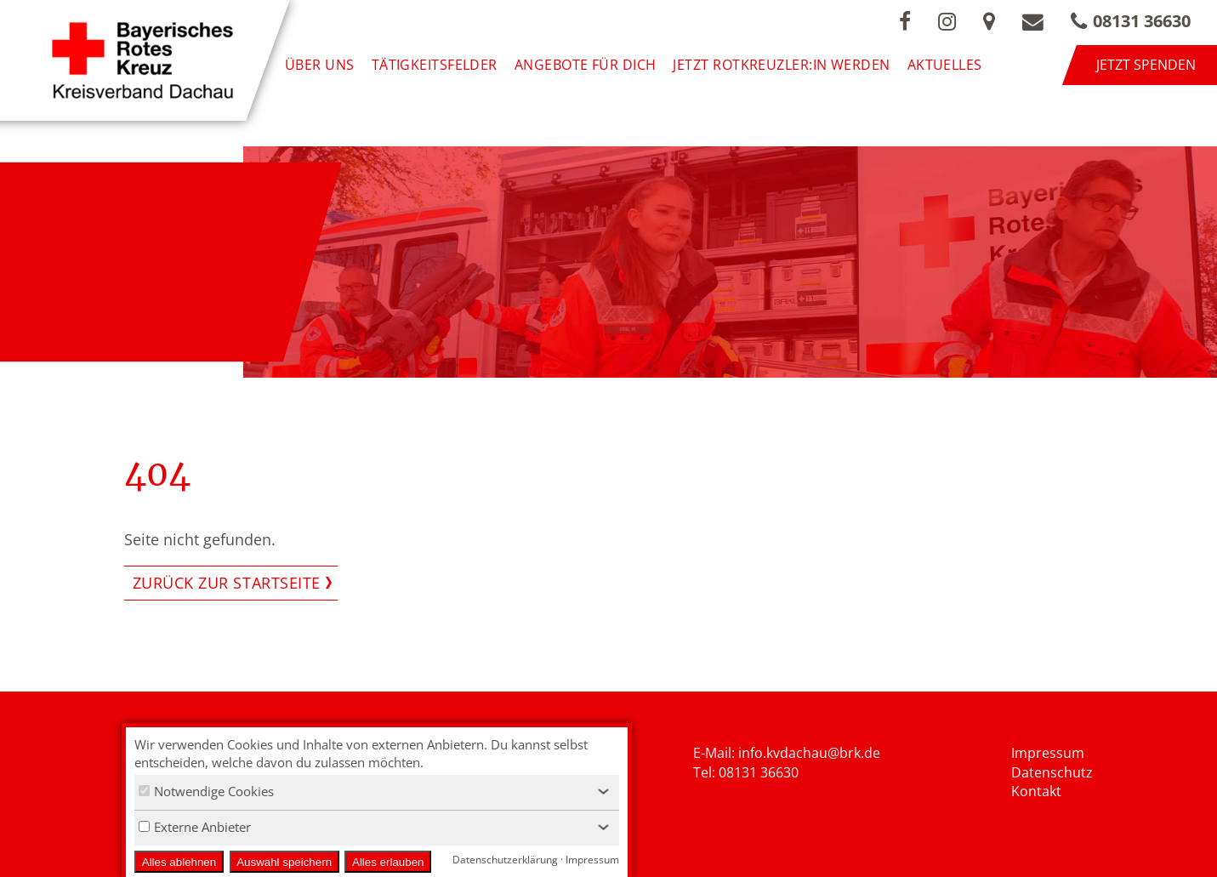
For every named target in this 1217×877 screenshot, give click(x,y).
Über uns (320, 64)
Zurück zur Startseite (227, 582)
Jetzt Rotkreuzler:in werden (781, 64)
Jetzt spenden (1146, 64)
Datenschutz (1052, 772)
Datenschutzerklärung (505, 859)
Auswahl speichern (284, 862)
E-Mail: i (717, 752)
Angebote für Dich (586, 64)
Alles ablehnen (179, 862)
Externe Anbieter (195, 826)
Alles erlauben (388, 862)
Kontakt (1036, 791)
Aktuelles (944, 64)
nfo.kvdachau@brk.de (811, 752)
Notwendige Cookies (206, 791)
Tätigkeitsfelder (435, 64)
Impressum (1047, 752)
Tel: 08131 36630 (746, 772)
